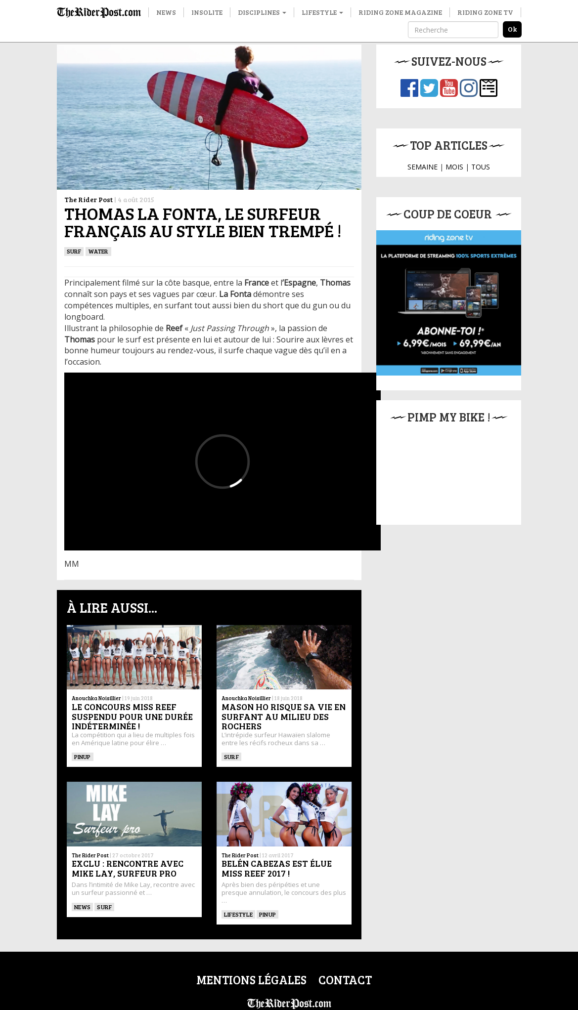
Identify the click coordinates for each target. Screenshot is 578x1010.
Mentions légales (251, 979)
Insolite (206, 12)
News (166, 12)
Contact (345, 979)
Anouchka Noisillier (96, 698)
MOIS (454, 166)
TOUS (480, 166)
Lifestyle (322, 12)
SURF (74, 251)
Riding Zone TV (485, 12)
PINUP (82, 756)
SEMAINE (422, 166)
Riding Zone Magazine (400, 12)
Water (98, 251)
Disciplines (262, 12)
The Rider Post (88, 199)
